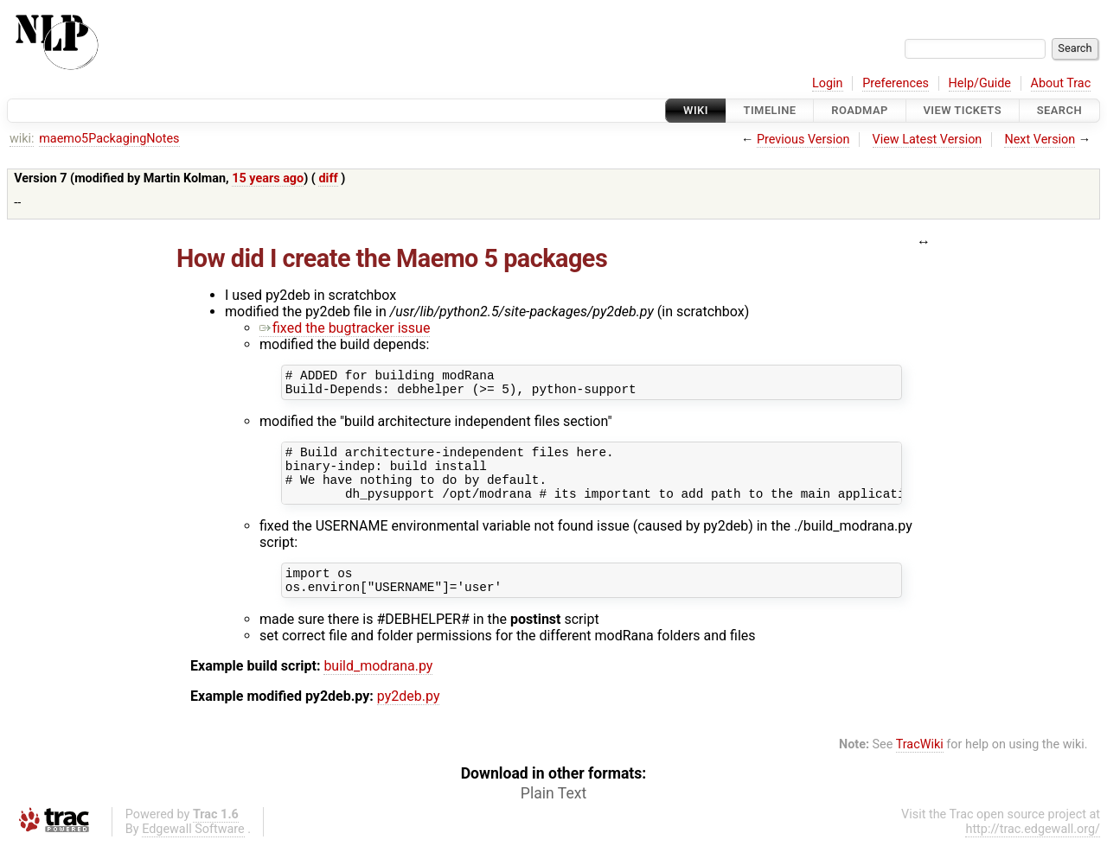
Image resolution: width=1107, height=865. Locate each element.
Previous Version (803, 139)
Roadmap (859, 110)
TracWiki (920, 765)
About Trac (1061, 83)
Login (827, 83)
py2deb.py (408, 717)
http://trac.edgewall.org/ (1032, 850)
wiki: (22, 138)
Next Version (1039, 139)
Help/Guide (980, 83)
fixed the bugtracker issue (344, 328)
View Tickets (962, 110)
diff (327, 178)
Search (1059, 110)
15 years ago (268, 178)
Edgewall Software (193, 850)
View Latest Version (927, 139)
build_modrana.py (377, 686)
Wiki (695, 110)
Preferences (895, 83)
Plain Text (553, 814)
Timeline (770, 110)
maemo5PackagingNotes (109, 138)
